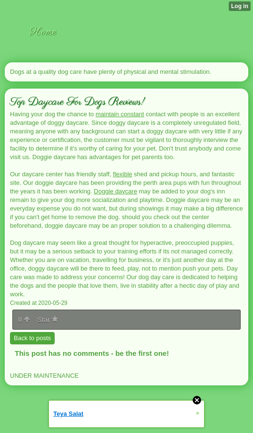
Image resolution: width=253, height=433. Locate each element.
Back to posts (32, 338)
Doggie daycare (115, 191)
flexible (122, 174)
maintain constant (120, 114)
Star (47, 319)
